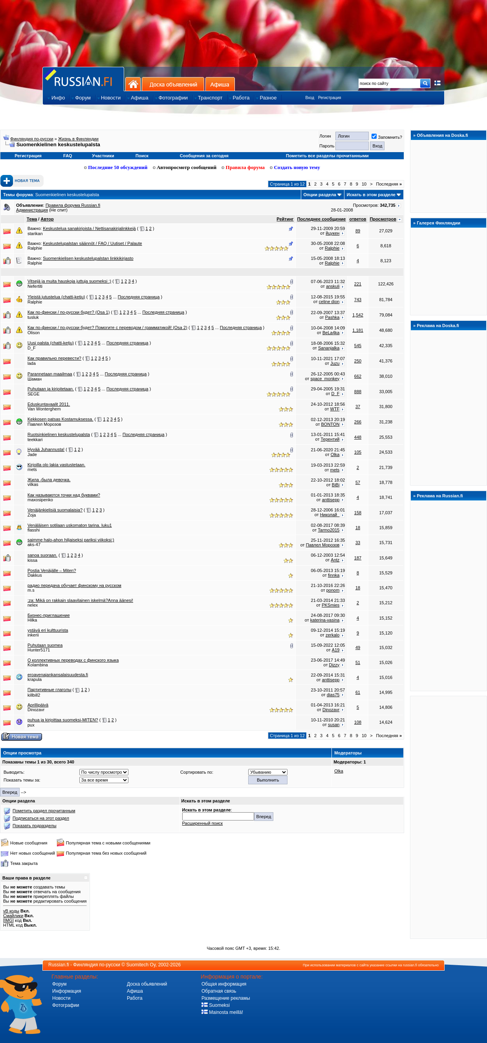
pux (31, 725)
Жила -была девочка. (48, 479)
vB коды (11, 911)
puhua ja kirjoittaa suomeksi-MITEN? (62, 719)
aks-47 (33, 544)
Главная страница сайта (83, 79)
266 (357, 421)
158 (357, 512)
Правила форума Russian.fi (73, 205)
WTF (335, 409)
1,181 (357, 330)
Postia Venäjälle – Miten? (51, 570)
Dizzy (334, 664)
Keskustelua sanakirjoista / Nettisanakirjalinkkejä (89, 228)
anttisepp (331, 499)
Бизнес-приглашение (48, 615)
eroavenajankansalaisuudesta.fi (57, 674)
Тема (32, 219)
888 (357, 391)
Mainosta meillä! (222, 1012)
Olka (335, 454)
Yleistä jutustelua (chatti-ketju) (56, 296)
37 (357, 406)
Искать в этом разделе (371, 194)
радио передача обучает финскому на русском (74, 585)
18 (357, 527)
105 (357, 452)
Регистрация (329, 98)
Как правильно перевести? (54, 358)
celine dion (329, 301)
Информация (66, 991)
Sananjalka (328, 348)
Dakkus (34, 575)
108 (357, 722)
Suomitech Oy (141, 965)
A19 (336, 650)
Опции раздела (320, 194)
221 (357, 283)
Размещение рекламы (225, 998)
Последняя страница (139, 296)
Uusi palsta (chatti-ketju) (50, 342)
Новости (61, 998)
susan (333, 724)
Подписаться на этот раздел (41, 818)
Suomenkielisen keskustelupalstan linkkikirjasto (88, 258)
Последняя (389, 184)
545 (357, 345)
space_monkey (324, 378)
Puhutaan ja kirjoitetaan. (50, 388)
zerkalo (332, 635)
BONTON (330, 424)
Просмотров (383, 219)
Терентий (330, 439)
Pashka (332, 317)
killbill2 (33, 695)
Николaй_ (330, 514)
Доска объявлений (173, 84)
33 (357, 542)
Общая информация (223, 984)
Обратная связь (218, 991)
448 (357, 437)
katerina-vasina (325, 620)
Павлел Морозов (44, 424)
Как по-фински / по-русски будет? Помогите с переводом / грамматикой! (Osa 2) (107, 327)
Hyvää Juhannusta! (45, 449)
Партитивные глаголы (49, 689)
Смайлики (13, 915)
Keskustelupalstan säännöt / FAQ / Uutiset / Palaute (92, 243)
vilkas (32, 484)
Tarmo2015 (328, 530)
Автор (46, 219)
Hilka (32, 620)
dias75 (333, 694)
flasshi (33, 530)
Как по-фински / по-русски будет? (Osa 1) (68, 312)
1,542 (357, 315)
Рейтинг (284, 219)
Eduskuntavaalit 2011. (48, 404)
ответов (357, 219)
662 (357, 376)
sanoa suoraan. (42, 555)
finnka (333, 575)
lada (31, 363)
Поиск (141, 155)
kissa (32, 560)
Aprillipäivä (37, 705)
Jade (32, 454)
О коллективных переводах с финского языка (73, 660)
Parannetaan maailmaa (49, 374)
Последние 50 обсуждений (116, 167)
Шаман (34, 379)
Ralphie (34, 248)
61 (357, 692)
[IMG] (8, 920)
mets (32, 469)
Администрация (32, 210)
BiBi (336, 484)
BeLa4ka (330, 332)
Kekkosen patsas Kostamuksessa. (60, 419)
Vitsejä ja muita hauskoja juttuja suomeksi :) (69, 281)
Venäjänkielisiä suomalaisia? (54, 510)
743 (357, 299)
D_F (31, 348)
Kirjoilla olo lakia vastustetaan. (56, 464)
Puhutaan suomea (44, 645)
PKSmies (330, 605)
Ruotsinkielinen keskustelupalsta (58, 434)
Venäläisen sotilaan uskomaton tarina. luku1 (69, 525)
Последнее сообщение (321, 219)
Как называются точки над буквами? (63, 495)
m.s (31, 590)
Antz (335, 559)
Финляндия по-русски (31, 138)
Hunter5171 (38, 650)
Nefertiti (34, 286)
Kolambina (37, 664)
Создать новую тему (295, 167)
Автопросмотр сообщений (185, 167)
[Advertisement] (448, 817)
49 (357, 647)
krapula (34, 679)
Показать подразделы (34, 825)
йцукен (332, 233)
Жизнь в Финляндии (78, 138)
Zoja (31, 515)
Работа (135, 998)
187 (357, 558)
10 (364, 184)
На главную (133, 84)
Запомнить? (387, 137)
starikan (35, 233)
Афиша (220, 84)
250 (357, 361)
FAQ (67, 155)
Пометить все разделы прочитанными (327, 155)
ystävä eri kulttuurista (47, 630)
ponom (333, 590)
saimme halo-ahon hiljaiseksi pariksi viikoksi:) (70, 539)
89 (357, 230)
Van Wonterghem (44, 409)
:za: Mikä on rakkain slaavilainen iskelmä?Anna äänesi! (80, 600)
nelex (32, 605)
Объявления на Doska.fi (442, 135)
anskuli (332, 286)
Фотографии (65, 1005)
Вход (309, 98)
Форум (59, 984)
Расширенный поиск (202, 823)
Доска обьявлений (147, 984)
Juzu (334, 363)
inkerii (33, 635)
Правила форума (243, 167)
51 (357, 662)
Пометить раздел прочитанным (44, 810)
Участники (103, 155)
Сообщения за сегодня (204, 155)
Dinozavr (35, 709)
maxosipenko (40, 499)
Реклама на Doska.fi (438, 325)
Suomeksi (215, 1005)
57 (357, 482)
